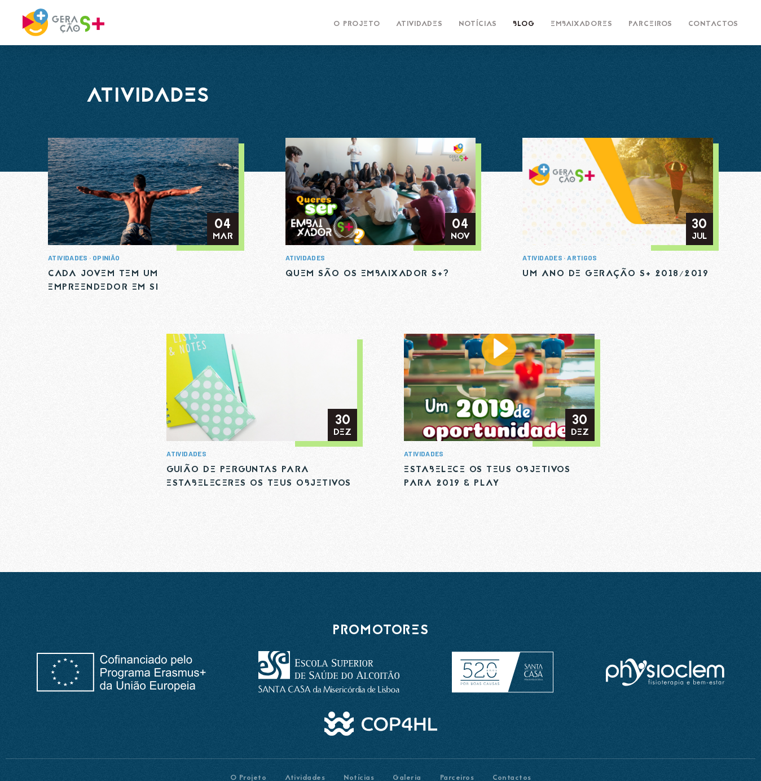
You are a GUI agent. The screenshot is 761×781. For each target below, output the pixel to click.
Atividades (68, 257)
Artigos (582, 257)
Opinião (106, 257)
